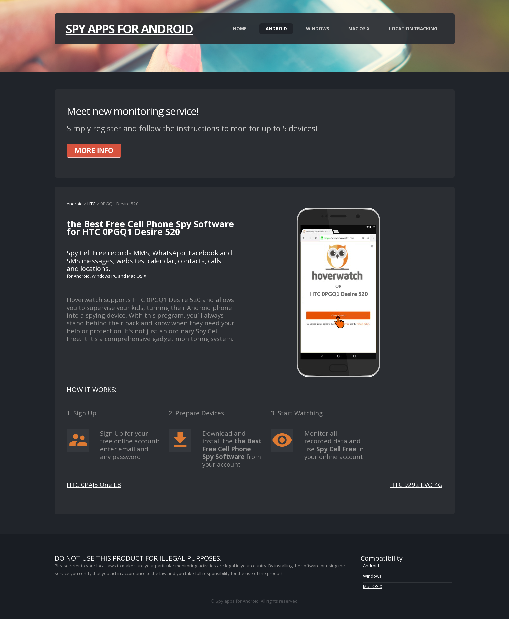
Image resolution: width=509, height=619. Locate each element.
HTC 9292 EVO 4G (416, 484)
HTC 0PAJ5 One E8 (94, 484)
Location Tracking (413, 29)
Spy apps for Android (129, 29)
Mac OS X (359, 29)
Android (276, 29)
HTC (91, 204)
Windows (317, 29)
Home (239, 29)
